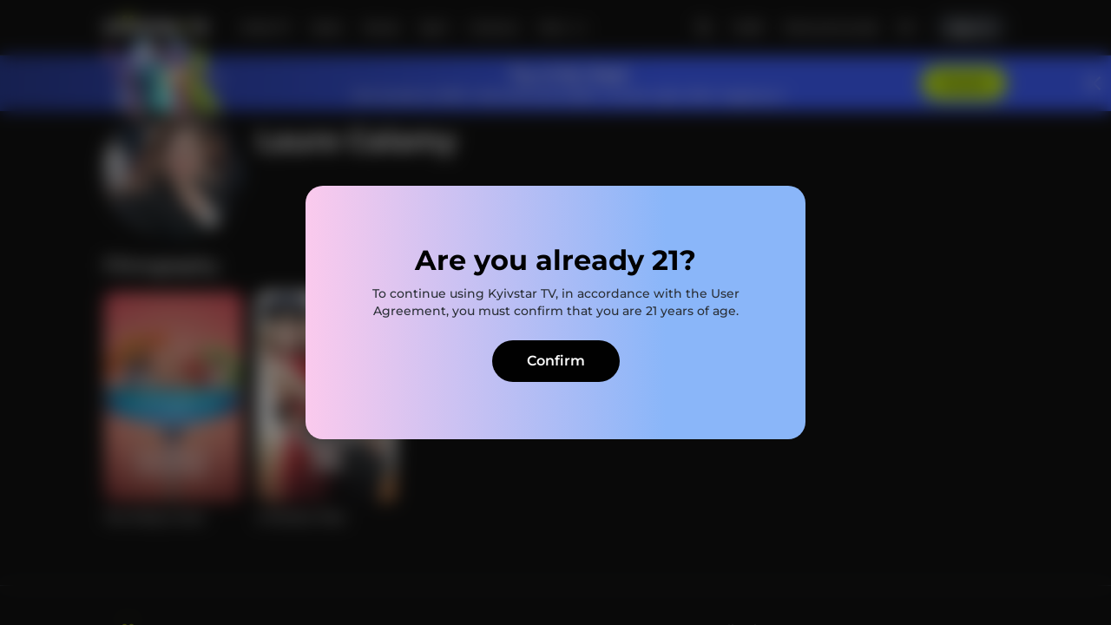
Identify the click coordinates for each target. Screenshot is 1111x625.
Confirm (556, 360)
